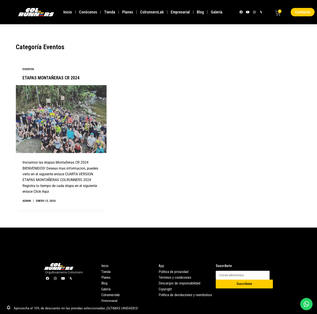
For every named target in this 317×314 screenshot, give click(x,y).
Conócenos (88, 12)
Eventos (28, 69)
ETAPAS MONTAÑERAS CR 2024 (51, 77)
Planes (127, 12)
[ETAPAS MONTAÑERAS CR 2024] (61, 119)
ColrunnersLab (152, 12)
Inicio (67, 12)
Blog (200, 12)
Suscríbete (224, 266)
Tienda (109, 12)
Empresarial (180, 12)
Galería (216, 12)
